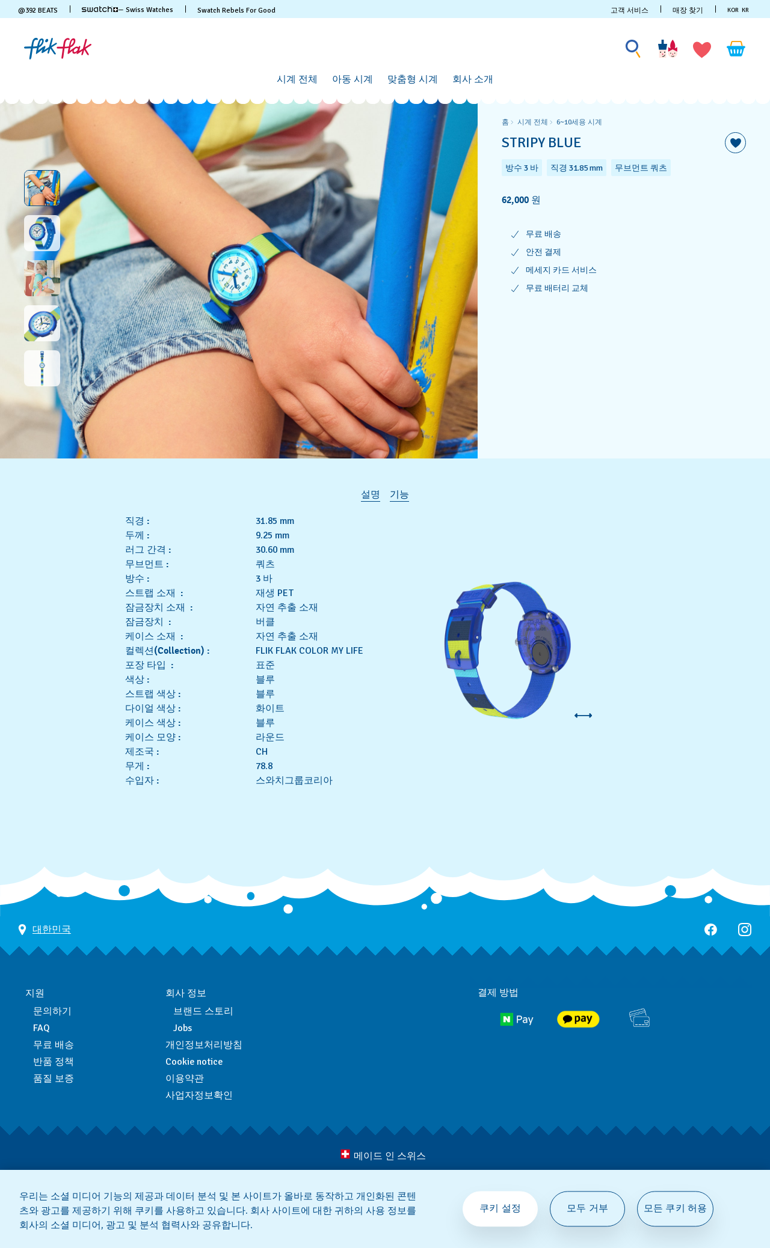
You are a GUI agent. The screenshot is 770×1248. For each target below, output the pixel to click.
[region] (624, 278)
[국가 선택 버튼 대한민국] (44, 892)
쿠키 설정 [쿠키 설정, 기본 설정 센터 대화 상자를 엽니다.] (500, 1208)
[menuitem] (297, 77)
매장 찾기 (688, 10)
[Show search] (633, 48)
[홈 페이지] (57, 48)
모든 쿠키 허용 (675, 1208)
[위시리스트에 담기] (735, 142)
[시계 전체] (297, 79)
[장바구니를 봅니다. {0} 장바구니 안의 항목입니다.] (736, 48)
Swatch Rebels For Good (236, 10)
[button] (702, 49)
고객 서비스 (629, 10)
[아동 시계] (352, 79)
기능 (399, 495)
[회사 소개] (472, 79)
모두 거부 (587, 1208)
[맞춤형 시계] (412, 79)
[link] (100, 9)
